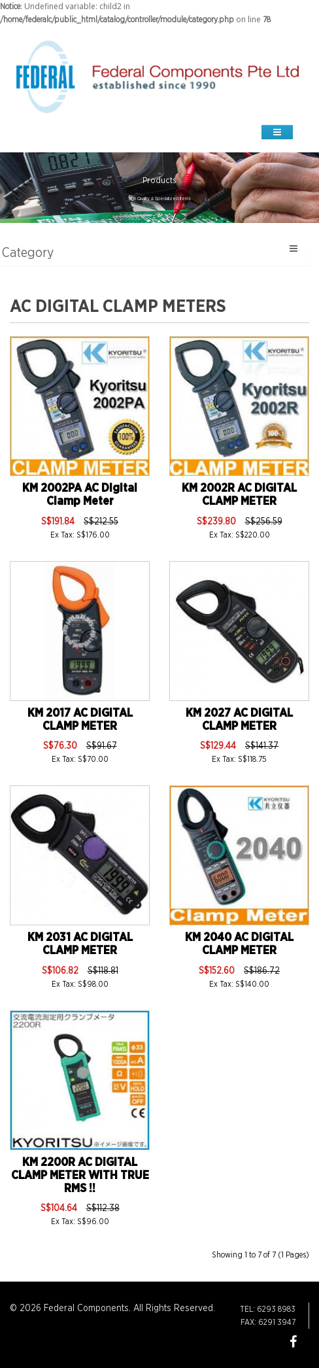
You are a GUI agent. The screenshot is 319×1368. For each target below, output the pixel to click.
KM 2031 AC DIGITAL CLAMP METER (80, 944)
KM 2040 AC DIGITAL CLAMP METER (239, 944)
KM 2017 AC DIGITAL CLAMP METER (80, 720)
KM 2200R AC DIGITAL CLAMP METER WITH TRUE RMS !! (80, 1176)
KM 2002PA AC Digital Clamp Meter (79, 495)
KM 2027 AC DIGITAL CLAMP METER (239, 720)
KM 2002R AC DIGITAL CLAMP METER (239, 495)
